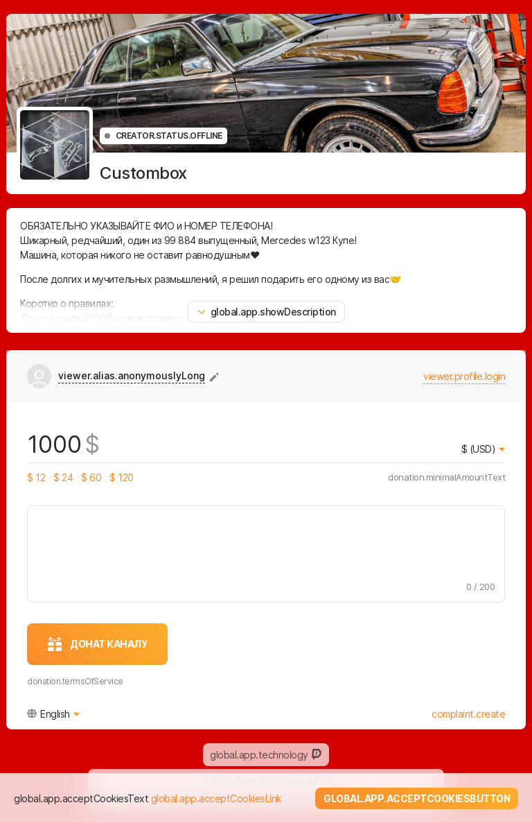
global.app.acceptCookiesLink (216, 798)
